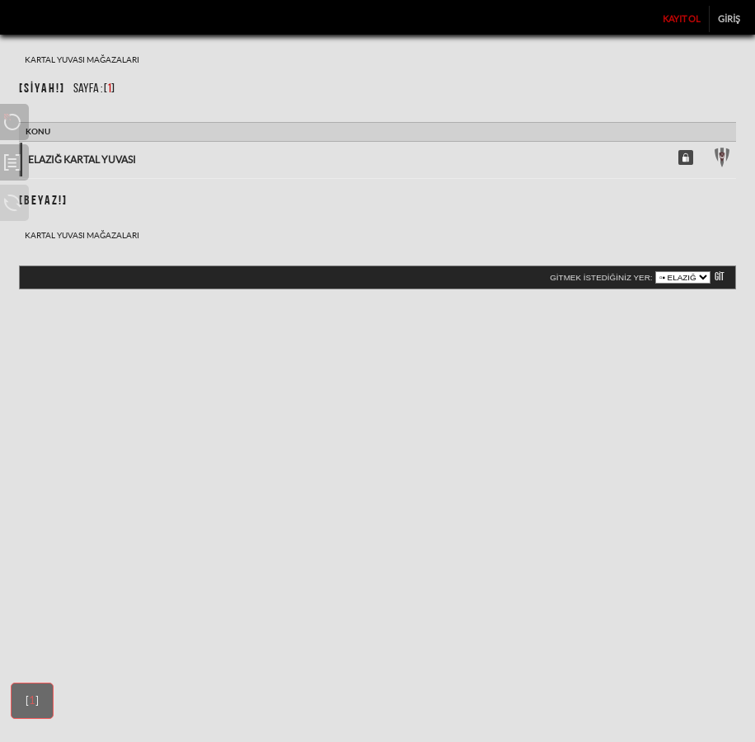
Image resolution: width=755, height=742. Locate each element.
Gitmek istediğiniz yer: (601, 277)
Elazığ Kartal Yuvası (82, 159)
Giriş (729, 19)
